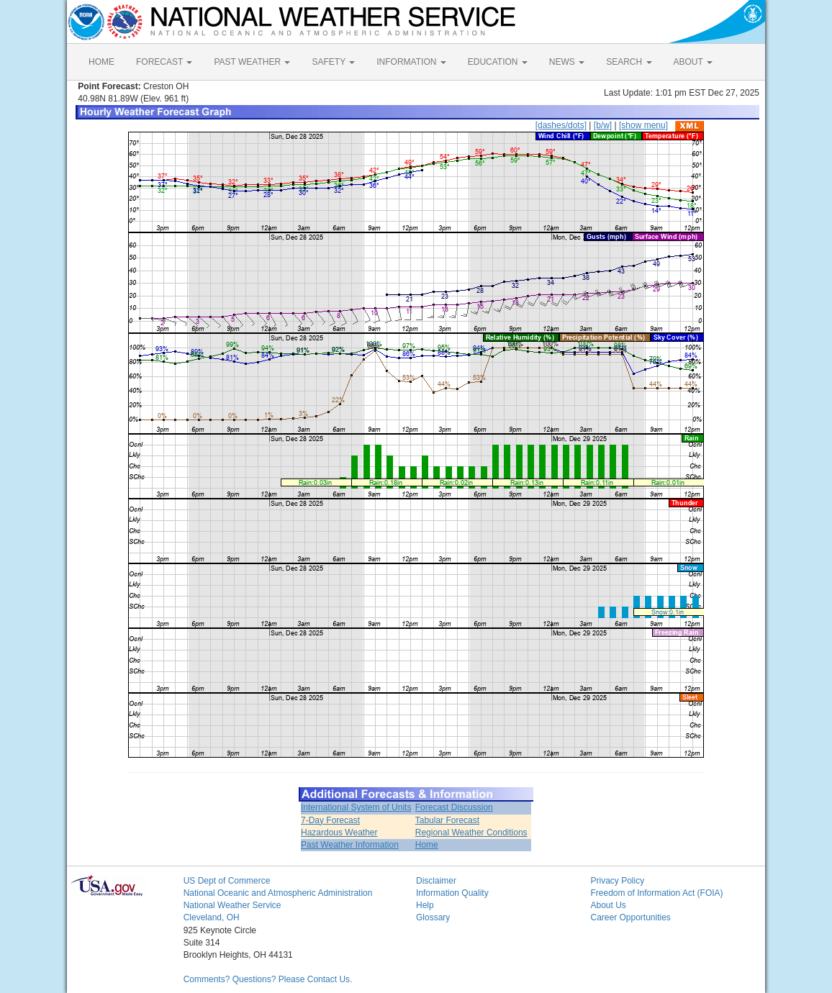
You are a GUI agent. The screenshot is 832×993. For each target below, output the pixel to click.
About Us (607, 905)
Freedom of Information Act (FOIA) (656, 893)
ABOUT (693, 62)
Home (426, 845)
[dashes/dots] (561, 125)
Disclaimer (436, 881)
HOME (101, 62)
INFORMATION (411, 62)
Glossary (433, 917)
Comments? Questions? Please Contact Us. (268, 979)
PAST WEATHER (252, 62)
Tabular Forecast (447, 820)
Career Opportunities (630, 917)
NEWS (566, 62)
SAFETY (333, 62)
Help (425, 905)
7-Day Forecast (330, 820)
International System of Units (356, 807)
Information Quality (452, 893)
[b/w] (603, 125)
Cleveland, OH (212, 917)
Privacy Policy (617, 881)
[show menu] (643, 125)
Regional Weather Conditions (471, 833)
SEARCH (628, 62)
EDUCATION (498, 62)
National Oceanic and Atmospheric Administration (278, 893)
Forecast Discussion (454, 807)
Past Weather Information (350, 845)
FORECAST (164, 62)
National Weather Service (232, 905)
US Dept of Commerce (227, 881)
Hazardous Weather (339, 833)
